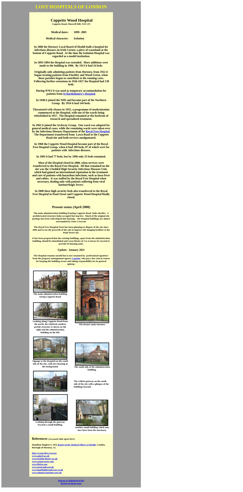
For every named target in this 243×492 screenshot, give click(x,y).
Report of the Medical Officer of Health (77, 444)
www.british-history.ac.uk (45, 458)
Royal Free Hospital (98, 131)
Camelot (76, 258)
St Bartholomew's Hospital (79, 93)
